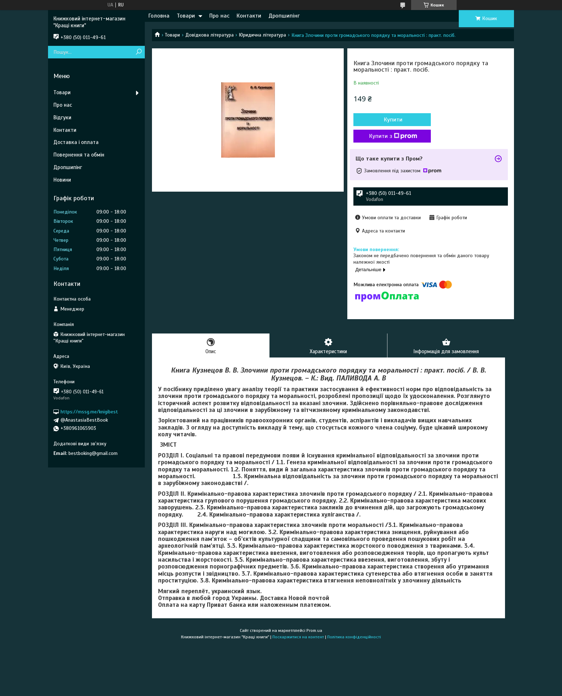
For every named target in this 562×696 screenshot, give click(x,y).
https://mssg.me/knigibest (89, 412)
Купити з (392, 136)
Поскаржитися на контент (298, 636)
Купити (392, 119)
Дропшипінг (284, 15)
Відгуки (62, 117)
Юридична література (262, 35)
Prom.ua (314, 630)
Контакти (249, 15)
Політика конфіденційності (354, 636)
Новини (62, 180)
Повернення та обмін (78, 155)
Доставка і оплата (76, 142)
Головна (159, 15)
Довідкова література (209, 35)
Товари (186, 15)
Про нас (219, 15)
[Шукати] (138, 52)
